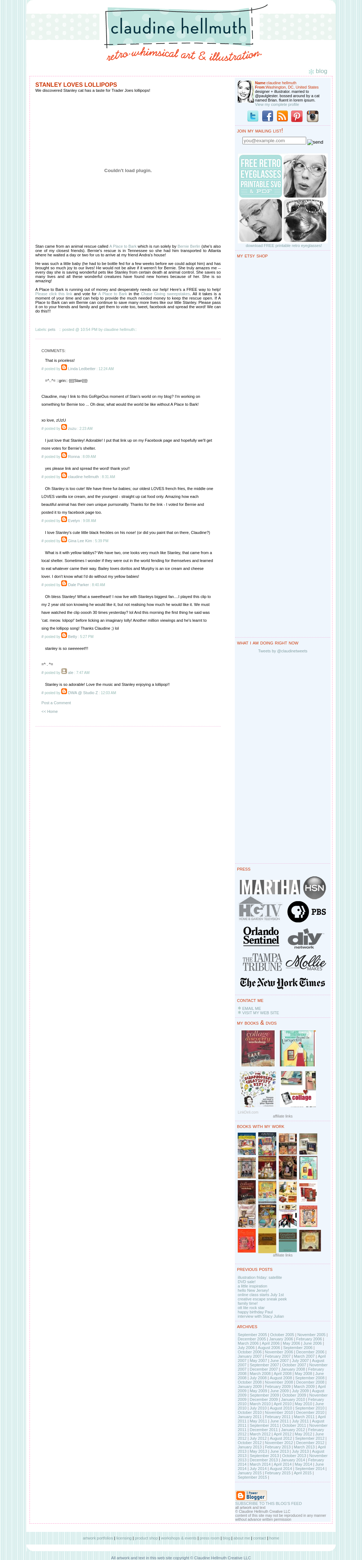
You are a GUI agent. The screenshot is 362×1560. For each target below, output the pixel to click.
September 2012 (309, 1438)
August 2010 (281, 1408)
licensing (124, 1538)
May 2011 (258, 1421)
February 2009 (278, 1386)
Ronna (74, 456)
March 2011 (304, 1417)
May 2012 (303, 1434)
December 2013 (264, 1460)
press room (209, 1538)
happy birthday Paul (255, 1312)
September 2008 (309, 1378)
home (274, 1538)
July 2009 (300, 1391)
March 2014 (260, 1464)
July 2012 (258, 1438)
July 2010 (258, 1408)
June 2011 (279, 1421)
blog (226, 1538)
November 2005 (311, 1334)
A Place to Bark (123, 246)
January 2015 (250, 1473)
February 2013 (278, 1447)
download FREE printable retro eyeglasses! (284, 245)
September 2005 (252, 1334)
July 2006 (246, 1347)
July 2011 (300, 1421)
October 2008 (250, 1382)
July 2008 (258, 1378)
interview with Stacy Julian (261, 1316)
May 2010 (303, 1404)
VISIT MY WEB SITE (260, 1013)
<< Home (49, 711)
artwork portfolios (98, 1538)
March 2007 (304, 1356)
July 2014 (258, 1468)
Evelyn (74, 520)
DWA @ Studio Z (83, 693)
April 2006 (271, 1343)
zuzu (72, 428)
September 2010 (309, 1408)
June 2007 (279, 1360)
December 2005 (252, 1339)
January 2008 (293, 1369)
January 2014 (293, 1460)
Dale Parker (78, 585)
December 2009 (264, 1399)
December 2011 (264, 1430)
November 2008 (279, 1382)
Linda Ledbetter (81, 369)
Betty (72, 636)
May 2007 (258, 1360)
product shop (146, 1538)
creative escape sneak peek (262, 1299)
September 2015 (252, 1477)
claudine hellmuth (83, 477)
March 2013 (304, 1447)
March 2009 (304, 1386)
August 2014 (281, 1468)
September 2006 (297, 1347)
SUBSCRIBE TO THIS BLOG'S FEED (268, 1503)
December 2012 (310, 1442)
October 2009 (294, 1395)
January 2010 (293, 1399)
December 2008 (310, 1382)
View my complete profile (277, 104)
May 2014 (303, 1464)
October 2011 (294, 1425)
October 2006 (250, 1352)
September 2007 (264, 1365)
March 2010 (260, 1404)
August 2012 (281, 1438)
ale (70, 672)
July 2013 (300, 1451)
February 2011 (278, 1417)
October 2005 (282, 1334)
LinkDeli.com (248, 1112)
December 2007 (264, 1369)
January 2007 (250, 1356)
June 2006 (312, 1343)
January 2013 (250, 1447)
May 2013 (258, 1451)
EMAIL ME (251, 1008)
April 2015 (303, 1473)
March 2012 (260, 1434)
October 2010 (250, 1412)
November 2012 (279, 1442)
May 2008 (303, 1373)
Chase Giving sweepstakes (165, 294)
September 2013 (264, 1455)
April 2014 (283, 1464)
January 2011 (250, 1417)
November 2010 (279, 1412)
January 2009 (250, 1386)
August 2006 (269, 1347)
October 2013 (294, 1455)
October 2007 (294, 1365)
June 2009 (279, 1391)
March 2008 (260, 1373)
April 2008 (283, 1373)
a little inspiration (252, 1286)
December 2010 (310, 1412)
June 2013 (279, 1451)
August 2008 (281, 1378)
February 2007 (278, 1356)
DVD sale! (247, 1282)
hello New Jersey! (253, 1290)
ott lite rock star (251, 1307)
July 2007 (300, 1360)
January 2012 (293, 1430)
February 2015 (278, 1473)
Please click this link (53, 294)
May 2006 (291, 1343)
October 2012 (250, 1442)
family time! (248, 1303)
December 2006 (310, 1352)
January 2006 (281, 1339)
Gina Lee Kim (80, 541)
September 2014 (309, 1468)
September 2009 (264, 1395)
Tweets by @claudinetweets (283, 651)
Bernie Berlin (189, 246)
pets (51, 329)
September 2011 (264, 1425)
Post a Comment (56, 703)
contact (259, 1538)
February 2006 (309, 1339)
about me (241, 1538)
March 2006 (248, 1343)
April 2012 (283, 1434)
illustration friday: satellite (260, 1277)
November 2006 (279, 1352)
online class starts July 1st (261, 1294)
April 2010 (283, 1404)
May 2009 (258, 1391)
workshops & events (178, 1538)
